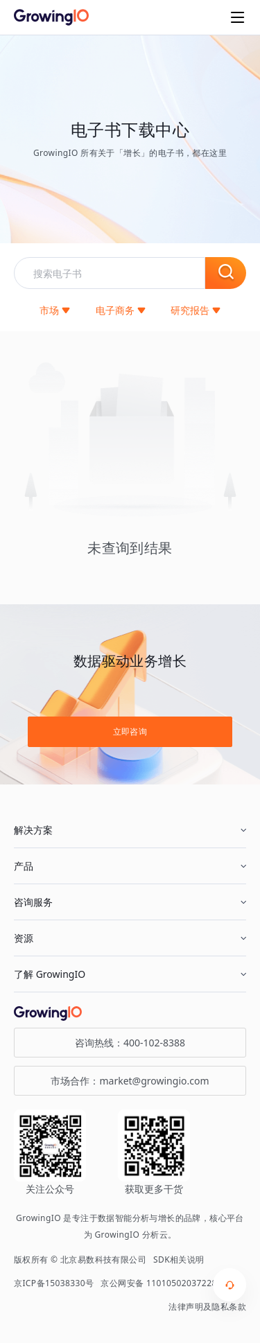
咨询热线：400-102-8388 (130, 1042)
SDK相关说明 (179, 1259)
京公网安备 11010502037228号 (163, 1283)
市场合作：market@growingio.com (130, 1080)
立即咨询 (130, 731)
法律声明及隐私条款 (207, 1307)
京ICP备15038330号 (54, 1283)
